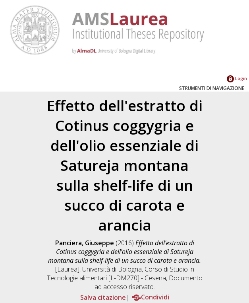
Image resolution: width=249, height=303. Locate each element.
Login (237, 78)
